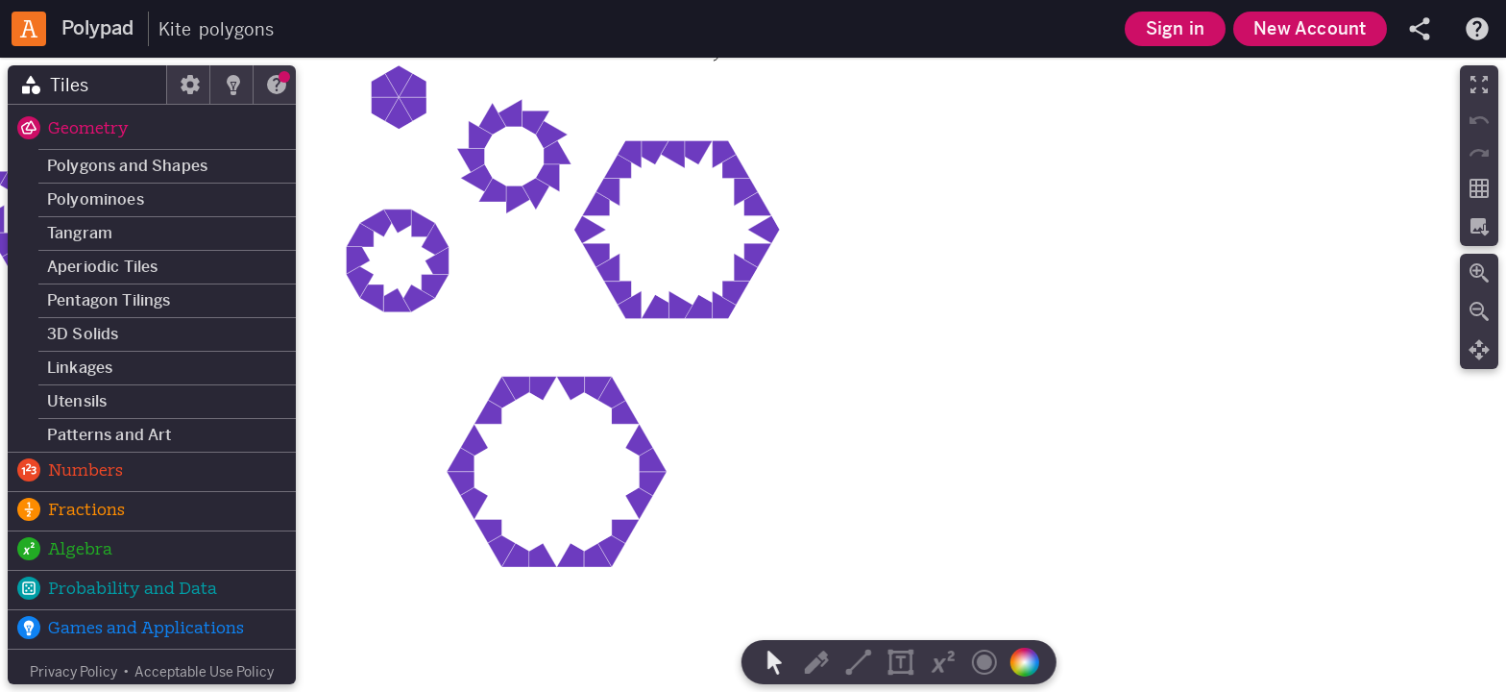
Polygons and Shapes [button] (127, 166)
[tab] (87, 84)
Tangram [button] (79, 233)
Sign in (1175, 28)
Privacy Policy (73, 671)
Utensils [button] (77, 401)
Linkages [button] (79, 368)
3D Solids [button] (82, 334)
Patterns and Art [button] (109, 435)
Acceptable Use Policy (204, 671)
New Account (1309, 28)
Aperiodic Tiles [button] (102, 267)
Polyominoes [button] (95, 199)
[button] (152, 130)
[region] (753, 375)
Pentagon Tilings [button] (109, 300)
